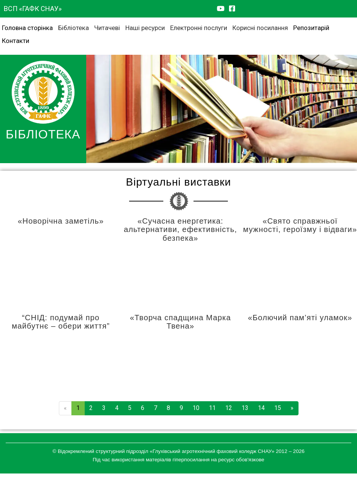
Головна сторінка (27, 28)
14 (261, 408)
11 (212, 408)
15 (277, 408)
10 (196, 408)
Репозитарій (311, 28)
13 (245, 408)
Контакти (15, 40)
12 (228, 408)
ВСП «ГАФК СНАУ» (33, 9)
